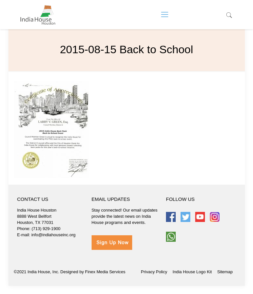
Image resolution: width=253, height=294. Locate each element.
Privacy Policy (154, 271)
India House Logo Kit (192, 271)
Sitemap (225, 271)
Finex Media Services (105, 271)
